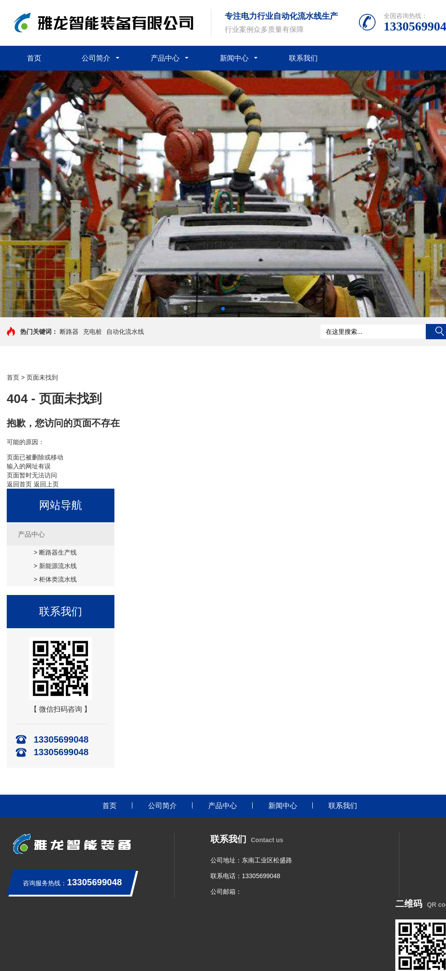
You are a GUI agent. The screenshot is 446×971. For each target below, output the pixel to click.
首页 (34, 58)
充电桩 (92, 331)
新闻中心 (234, 58)
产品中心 (165, 58)
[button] (223, 309)
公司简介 (96, 58)
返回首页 (19, 484)
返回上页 (46, 484)
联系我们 (303, 58)
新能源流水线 (58, 565)
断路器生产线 (58, 552)
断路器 (69, 331)
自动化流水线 (125, 331)
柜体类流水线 (58, 579)
